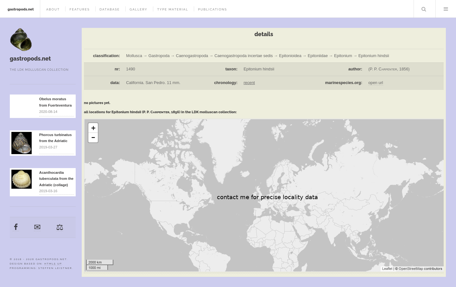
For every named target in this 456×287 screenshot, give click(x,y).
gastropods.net (21, 9)
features (80, 9)
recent (249, 82)
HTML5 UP (53, 263)
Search (424, 9)
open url (375, 82)
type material (172, 9)
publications (212, 9)
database (109, 9)
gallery (138, 9)
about (53, 9)
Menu (446, 9)
